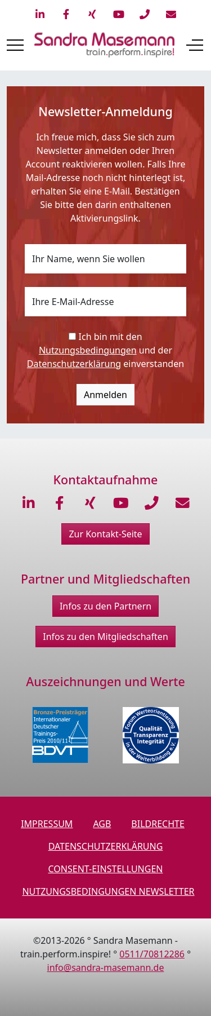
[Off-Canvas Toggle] (194, 45)
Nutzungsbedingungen (88, 350)
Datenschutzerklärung (74, 363)
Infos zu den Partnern (105, 606)
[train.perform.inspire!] (104, 45)
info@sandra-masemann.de (105, 967)
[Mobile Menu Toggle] (15, 45)
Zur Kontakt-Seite (105, 534)
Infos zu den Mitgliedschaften (105, 636)
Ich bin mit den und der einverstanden (105, 350)
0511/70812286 (152, 954)
